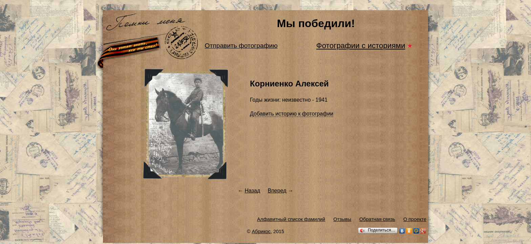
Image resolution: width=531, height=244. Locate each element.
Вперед (277, 191)
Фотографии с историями (360, 45)
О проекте (414, 219)
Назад (252, 191)
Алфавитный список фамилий (291, 219)
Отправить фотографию (241, 45)
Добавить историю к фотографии (291, 114)
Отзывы (342, 219)
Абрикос (261, 231)
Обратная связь (377, 219)
